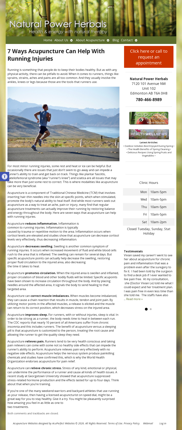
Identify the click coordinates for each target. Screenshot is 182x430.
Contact (127, 40)
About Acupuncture (90, 40)
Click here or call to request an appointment (148, 57)
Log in (162, 423)
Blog (116, 40)
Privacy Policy (132, 423)
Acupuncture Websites (25, 423)
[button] (4, 176)
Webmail (148, 423)
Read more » (134, 299)
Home (48, 40)
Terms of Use (115, 423)
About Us (61, 40)
